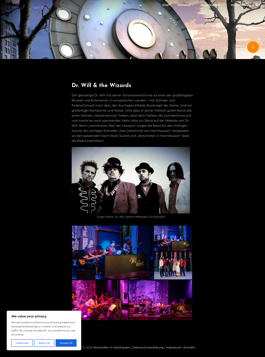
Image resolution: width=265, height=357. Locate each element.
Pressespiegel (240, 5)
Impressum (173, 347)
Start (166, 5)
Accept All (66, 343)
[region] (44, 330)
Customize (22, 343)
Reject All (44, 343)
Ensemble (185, 5)
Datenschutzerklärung (148, 347)
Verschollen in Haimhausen (111, 347)
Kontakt (189, 347)
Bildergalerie (212, 5)
